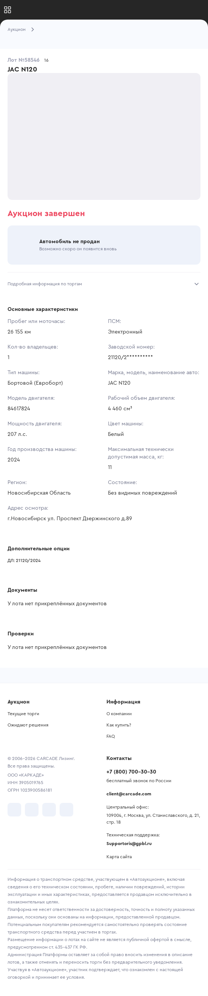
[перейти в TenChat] (66, 809)
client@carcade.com (128, 794)
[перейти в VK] (14, 809)
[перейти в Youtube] (49, 809)
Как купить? (118, 725)
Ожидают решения (28, 725)
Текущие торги (23, 713)
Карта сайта (119, 856)
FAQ (110, 736)
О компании (119, 713)
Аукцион (17, 29)
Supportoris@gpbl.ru (129, 843)
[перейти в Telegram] (32, 809)
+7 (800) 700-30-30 (131, 772)
